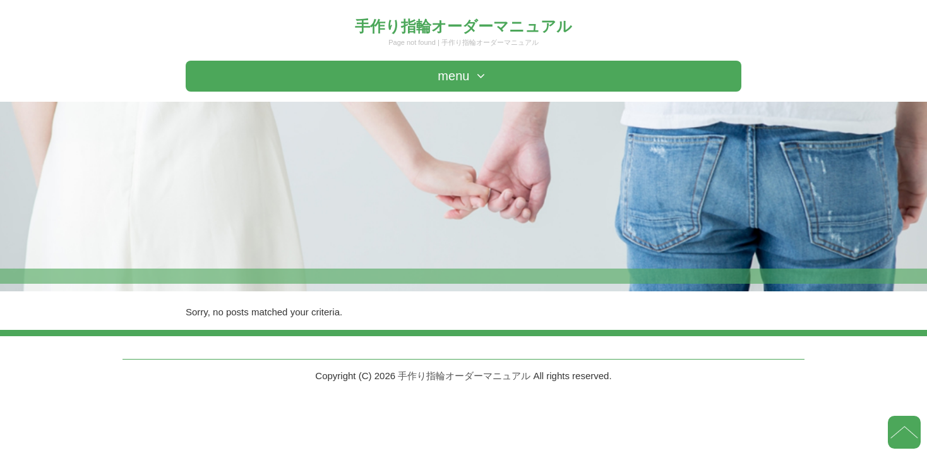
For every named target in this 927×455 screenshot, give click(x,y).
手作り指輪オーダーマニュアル (463, 26)
